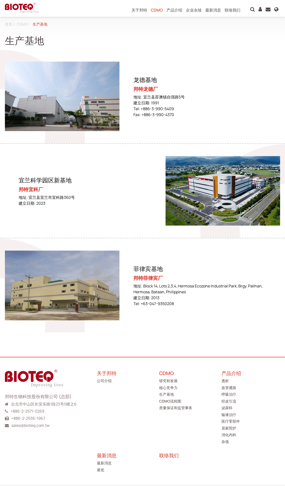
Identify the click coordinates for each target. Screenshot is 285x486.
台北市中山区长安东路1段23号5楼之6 (44, 404)
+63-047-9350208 (157, 303)
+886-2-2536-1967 (28, 418)
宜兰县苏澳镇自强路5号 (164, 97)
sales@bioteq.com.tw (30, 425)
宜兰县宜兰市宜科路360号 (51, 197)
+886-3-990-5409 (157, 108)
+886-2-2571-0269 (27, 411)
